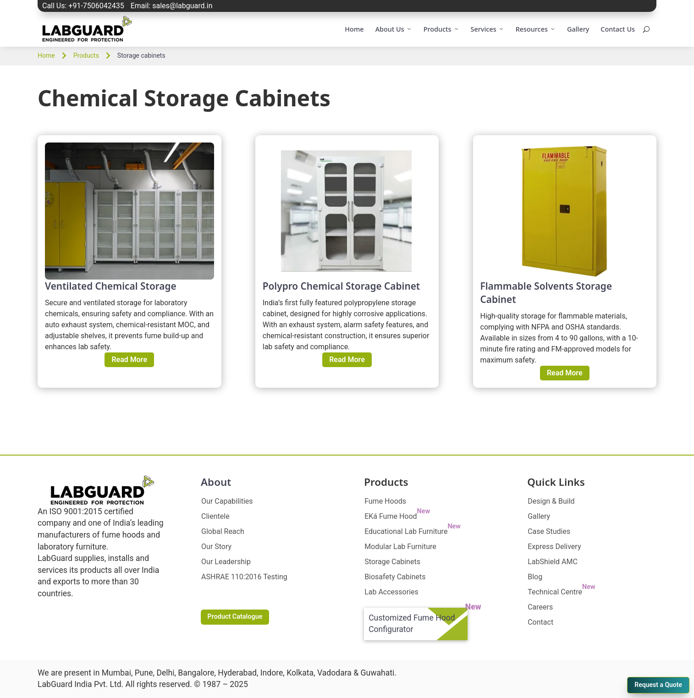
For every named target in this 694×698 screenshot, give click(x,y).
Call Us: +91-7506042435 (83, 5)
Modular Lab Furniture (400, 546)
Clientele (215, 516)
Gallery (578, 29)
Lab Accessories (391, 592)
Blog (535, 576)
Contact (540, 622)
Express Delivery (554, 546)
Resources (536, 29)
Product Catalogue (234, 617)
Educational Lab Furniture (412, 531)
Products (441, 29)
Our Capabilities (227, 501)
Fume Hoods (385, 501)
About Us (393, 29)
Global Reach (222, 531)
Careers (540, 607)
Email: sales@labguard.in (172, 5)
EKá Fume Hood (397, 516)
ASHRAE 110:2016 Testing (244, 576)
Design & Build (551, 501)
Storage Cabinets (392, 561)
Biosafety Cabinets (394, 576)
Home (354, 29)
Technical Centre (561, 592)
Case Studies (549, 531)
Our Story (216, 546)
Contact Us (617, 29)
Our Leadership (226, 561)
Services (487, 29)
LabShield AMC (553, 561)
